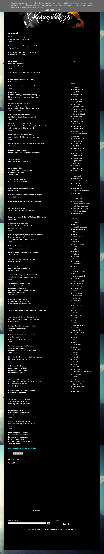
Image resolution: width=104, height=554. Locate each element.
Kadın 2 (75, 347)
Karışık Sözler (77, 141)
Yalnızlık (75, 379)
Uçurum (75, 377)
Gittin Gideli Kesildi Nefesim (82, 372)
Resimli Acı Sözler (79, 201)
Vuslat (75, 335)
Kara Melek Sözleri (79, 138)
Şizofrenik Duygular (79, 271)
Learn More (49, 10)
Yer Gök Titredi (77, 288)
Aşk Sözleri (76, 97)
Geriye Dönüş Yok (78, 237)
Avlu (74, 320)
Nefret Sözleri (77, 153)
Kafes (75, 308)
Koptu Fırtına (77, 300)
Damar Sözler (77, 111)
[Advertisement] (84, 44)
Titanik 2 (75, 318)
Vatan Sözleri (77, 193)
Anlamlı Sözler (77, 178)
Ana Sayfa (36, 510)
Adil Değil (76, 242)
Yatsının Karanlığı (78, 281)
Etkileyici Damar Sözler (80, 124)
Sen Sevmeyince (78, 293)
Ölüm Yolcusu (77, 367)
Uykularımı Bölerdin (79, 276)
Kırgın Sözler (77, 143)
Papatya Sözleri (78, 158)
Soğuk (75, 322)
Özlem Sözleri (77, 156)
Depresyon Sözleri (79, 114)
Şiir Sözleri (76, 165)
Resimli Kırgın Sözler (79, 211)
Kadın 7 (75, 362)
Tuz (74, 303)
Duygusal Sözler (78, 121)
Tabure (75, 266)
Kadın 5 (75, 357)
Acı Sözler (76, 87)
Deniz (75, 259)
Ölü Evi (75, 340)
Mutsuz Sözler (77, 151)
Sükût (75, 291)
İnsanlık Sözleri (78, 131)
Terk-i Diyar (76, 369)
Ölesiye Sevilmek (78, 386)
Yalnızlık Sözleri (78, 170)
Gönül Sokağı (77, 315)
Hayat (75, 224)
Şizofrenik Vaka (78, 384)
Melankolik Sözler (78, 148)
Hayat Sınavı (77, 345)
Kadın (75, 337)
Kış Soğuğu (76, 278)
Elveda (75, 310)
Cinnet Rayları (77, 374)
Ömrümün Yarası (78, 332)
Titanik (75, 247)
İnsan (74, 342)
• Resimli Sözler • (78, 199)
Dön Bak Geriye (78, 283)
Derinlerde (76, 261)
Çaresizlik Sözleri (78, 107)
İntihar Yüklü (77, 298)
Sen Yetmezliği (77, 313)
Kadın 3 (75, 352)
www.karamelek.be (69, 529)
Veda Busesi (77, 350)
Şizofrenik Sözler (78, 168)
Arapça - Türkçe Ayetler (80, 181)
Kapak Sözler (77, 136)
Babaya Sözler (77, 102)
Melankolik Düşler (78, 381)
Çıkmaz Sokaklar (78, 244)
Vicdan (75, 249)
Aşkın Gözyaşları (78, 286)
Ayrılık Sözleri (77, 99)
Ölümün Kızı (77, 264)
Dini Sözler (76, 183)
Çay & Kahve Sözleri (79, 109)
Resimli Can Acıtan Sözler (81, 204)
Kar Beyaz (76, 256)
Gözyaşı (75, 232)
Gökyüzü (76, 327)
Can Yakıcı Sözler (78, 104)
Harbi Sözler (77, 126)
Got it (58, 10)
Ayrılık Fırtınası (78, 295)
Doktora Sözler (77, 116)
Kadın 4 (75, 354)
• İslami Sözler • (78, 176)
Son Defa (76, 391)
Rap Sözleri (76, 146)
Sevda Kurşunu (78, 325)
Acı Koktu (76, 222)
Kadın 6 (75, 359)
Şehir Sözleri (77, 163)
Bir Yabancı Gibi (78, 251)
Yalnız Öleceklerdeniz (80, 227)
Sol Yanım (76, 234)
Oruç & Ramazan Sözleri (81, 191)
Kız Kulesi (76, 254)
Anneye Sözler (77, 94)
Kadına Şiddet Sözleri (80, 134)
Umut (74, 269)
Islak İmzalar (77, 330)
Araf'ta (75, 273)
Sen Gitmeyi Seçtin (79, 229)
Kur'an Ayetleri (77, 188)
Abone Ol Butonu (78, 213)
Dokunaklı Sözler (78, 119)
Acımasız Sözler (78, 89)
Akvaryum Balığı (78, 305)
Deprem (75, 389)
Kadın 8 (75, 364)
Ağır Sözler (76, 92)
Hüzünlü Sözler (78, 129)
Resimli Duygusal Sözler (81, 206)
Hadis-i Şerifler (77, 186)
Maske (75, 239)
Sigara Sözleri (77, 161)
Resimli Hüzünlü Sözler (80, 208)
